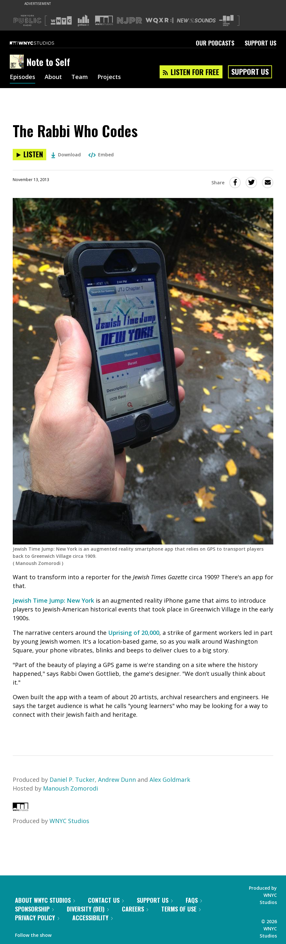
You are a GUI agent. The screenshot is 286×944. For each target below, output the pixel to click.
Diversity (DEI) (88, 909)
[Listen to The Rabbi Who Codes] (29, 154)
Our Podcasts (215, 43)
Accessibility (92, 917)
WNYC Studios (69, 821)
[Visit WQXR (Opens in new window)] (159, 21)
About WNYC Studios (45, 900)
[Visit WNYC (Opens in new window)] (61, 20)
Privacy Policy (37, 917)
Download (66, 154)
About (53, 77)
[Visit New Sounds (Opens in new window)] (196, 20)
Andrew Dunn (117, 779)
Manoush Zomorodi (70, 788)
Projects (109, 77)
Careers (135, 909)
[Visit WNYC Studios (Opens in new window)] (104, 20)
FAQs (194, 900)
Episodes (22, 77)
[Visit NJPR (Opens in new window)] (129, 20)
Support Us (260, 43)
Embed (101, 154)
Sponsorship (34, 909)
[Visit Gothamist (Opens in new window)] (83, 20)
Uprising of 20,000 (133, 632)
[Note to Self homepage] (18, 62)
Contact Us (106, 900)
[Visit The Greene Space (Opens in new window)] (226, 20)
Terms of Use (181, 909)
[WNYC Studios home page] (40, 43)
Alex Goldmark (170, 779)
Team (79, 77)
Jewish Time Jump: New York (53, 600)
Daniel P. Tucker (72, 779)
